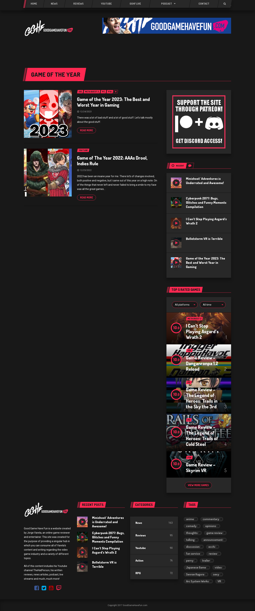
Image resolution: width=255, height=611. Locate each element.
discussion (193, 546)
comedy (191, 526)
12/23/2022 (86, 170)
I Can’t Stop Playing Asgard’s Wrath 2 (202, 331)
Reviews (140, 535)
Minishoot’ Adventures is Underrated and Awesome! (108, 522)
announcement (213, 540)
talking (190, 540)
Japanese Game (196, 567)
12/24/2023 (86, 111)
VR (219, 581)
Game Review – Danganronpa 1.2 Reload (202, 363)
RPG (138, 573)
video (218, 567)
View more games (198, 485)
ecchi (211, 546)
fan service (193, 553)
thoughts (192, 533)
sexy (216, 574)
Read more (86, 130)
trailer (206, 560)
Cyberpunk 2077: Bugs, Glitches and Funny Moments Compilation (206, 202)
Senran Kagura (195, 574)
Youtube (140, 548)
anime (190, 519)
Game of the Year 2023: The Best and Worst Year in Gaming (113, 102)
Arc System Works (197, 581)
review (213, 553)
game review (214, 533)
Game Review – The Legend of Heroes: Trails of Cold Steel (202, 435)
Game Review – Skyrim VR (200, 467)
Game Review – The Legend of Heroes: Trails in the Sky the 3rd (201, 398)
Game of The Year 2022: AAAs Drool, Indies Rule (112, 160)
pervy (189, 560)
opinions (210, 526)
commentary (211, 519)
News (138, 523)
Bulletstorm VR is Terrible (204, 239)
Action (139, 560)
